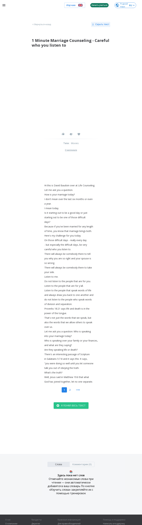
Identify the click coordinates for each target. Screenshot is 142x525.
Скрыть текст (100, 24)
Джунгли (35, 523)
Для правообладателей (69, 523)
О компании (11, 523)
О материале (71, 150)
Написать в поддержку (114, 523)
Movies (75, 143)
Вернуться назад (41, 24)
